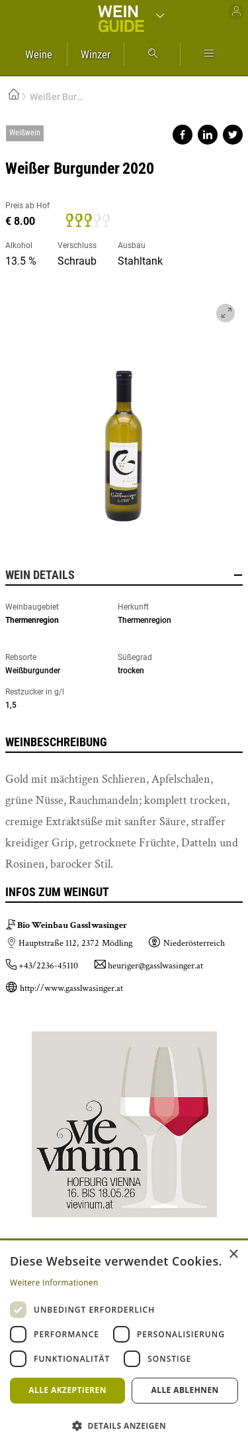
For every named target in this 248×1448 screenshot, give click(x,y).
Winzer (95, 54)
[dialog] (124, 1344)
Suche (152, 54)
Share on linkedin (208, 135)
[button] (124, 1425)
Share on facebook (182, 135)
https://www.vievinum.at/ (124, 1119)
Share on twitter (233, 135)
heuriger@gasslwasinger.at (155, 966)
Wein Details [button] (124, 575)
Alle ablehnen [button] (185, 1390)
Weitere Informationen (54, 1282)
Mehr (209, 54)
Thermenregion (32, 620)
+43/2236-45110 (48, 966)
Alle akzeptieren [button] (67, 1390)
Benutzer (236, 12)
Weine (38, 54)
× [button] (233, 1255)
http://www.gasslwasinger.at (71, 988)
